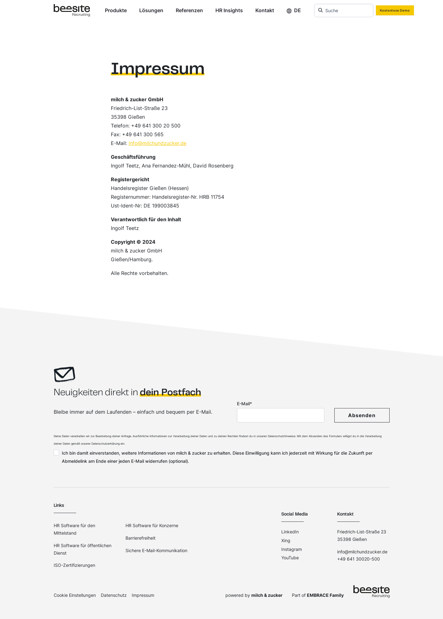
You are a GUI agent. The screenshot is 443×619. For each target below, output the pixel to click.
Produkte (116, 10)
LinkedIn (290, 531)
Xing (285, 540)
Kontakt (264, 10)
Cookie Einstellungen (75, 595)
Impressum (143, 595)
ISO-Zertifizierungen (74, 565)
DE (294, 10)
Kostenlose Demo (395, 10)
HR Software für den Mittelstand (74, 529)
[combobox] (343, 10)
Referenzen (189, 10)
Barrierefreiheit (140, 538)
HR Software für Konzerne (152, 525)
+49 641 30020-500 (358, 559)
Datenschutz (114, 595)
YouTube (290, 557)
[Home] (72, 10)
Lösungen (151, 10)
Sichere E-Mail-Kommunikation (156, 550)
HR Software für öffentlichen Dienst (82, 549)
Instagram (291, 549)
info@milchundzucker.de (157, 143)
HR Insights (229, 10)
